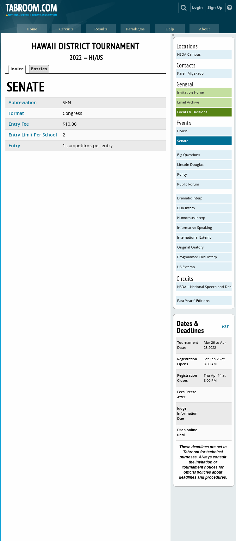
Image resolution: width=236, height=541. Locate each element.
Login (197, 7)
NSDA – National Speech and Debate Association (204, 286)
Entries (39, 69)
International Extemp (194, 237)
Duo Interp (186, 207)
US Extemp (186, 266)
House (182, 131)
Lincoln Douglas (190, 164)
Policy (182, 174)
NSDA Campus (189, 54)
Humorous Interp (191, 217)
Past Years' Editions (193, 300)
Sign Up (215, 7)
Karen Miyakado (190, 73)
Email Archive (188, 102)
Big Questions (188, 154)
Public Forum (188, 184)
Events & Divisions (192, 112)
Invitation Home (190, 92)
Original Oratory (190, 247)
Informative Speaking (194, 227)
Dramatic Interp (189, 198)
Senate (182, 140)
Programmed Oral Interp (197, 257)
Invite (17, 69)
